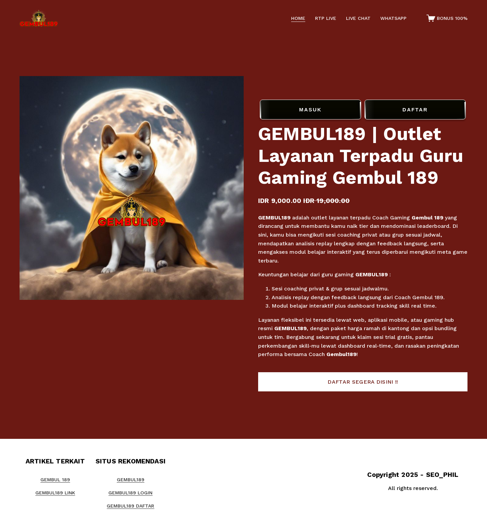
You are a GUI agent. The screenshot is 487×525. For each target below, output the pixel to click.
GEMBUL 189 (55, 479)
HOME (298, 18)
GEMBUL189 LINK (55, 492)
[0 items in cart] (446, 18)
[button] (362, 382)
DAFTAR (415, 110)
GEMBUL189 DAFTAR (130, 506)
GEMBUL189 (274, 217)
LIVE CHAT (358, 18)
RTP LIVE (325, 18)
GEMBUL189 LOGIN (130, 492)
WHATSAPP (393, 18)
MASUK (310, 110)
